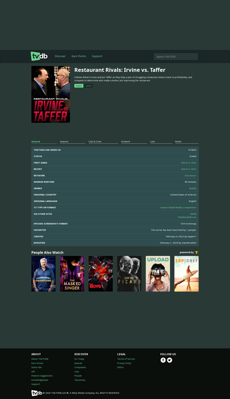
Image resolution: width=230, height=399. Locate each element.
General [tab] (35, 141)
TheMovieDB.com (187, 217)
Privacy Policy (124, 363)
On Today (79, 358)
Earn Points (79, 56)
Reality (192, 188)
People (78, 375)
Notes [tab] (178, 141)
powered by (189, 252)
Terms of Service (126, 358)
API (33, 371)
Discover (60, 56)
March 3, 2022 (188, 162)
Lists (76, 371)
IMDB (193, 213)
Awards (78, 363)
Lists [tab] (152, 141)
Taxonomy (79, 379)
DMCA (120, 367)
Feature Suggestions (42, 375)
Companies (80, 367)
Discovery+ (190, 175)
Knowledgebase (39, 379)
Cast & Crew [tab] (95, 141)
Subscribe (36, 367)
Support (97, 56)
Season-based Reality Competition (178, 207)
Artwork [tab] (125, 141)
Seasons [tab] (64, 141)
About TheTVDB (39, 358)
